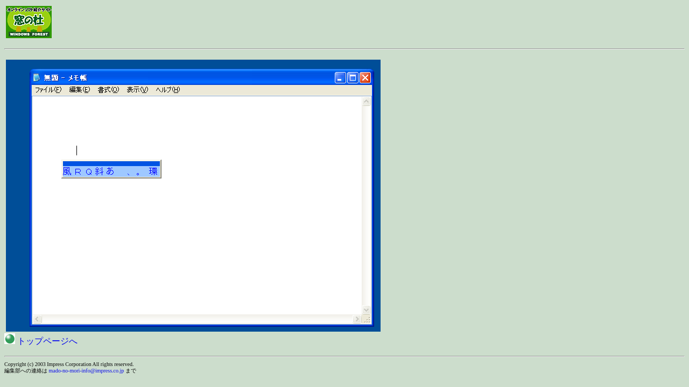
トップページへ (41, 341)
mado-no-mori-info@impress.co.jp (86, 371)
